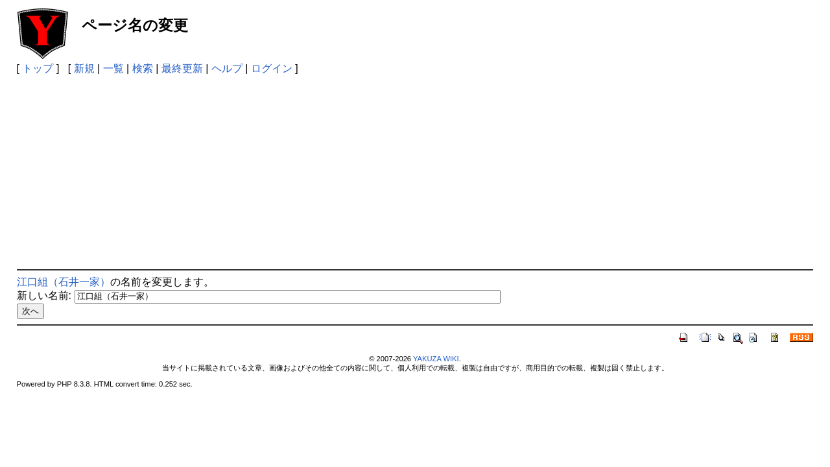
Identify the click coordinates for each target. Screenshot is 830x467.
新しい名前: (44, 295)
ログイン (271, 68)
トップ (37, 68)
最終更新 (182, 68)
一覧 (113, 68)
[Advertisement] (415, 172)
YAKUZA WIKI (436, 359)
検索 (142, 68)
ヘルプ (227, 68)
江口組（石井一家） (63, 281)
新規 (84, 68)
